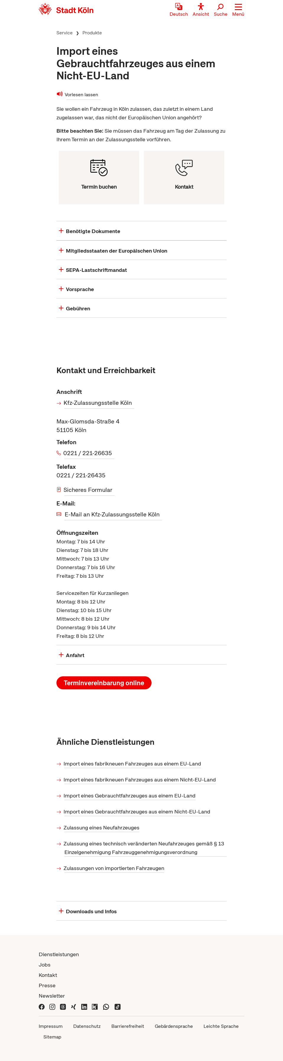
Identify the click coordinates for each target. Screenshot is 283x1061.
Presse (47, 985)
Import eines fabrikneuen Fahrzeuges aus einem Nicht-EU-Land (140, 779)
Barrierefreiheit (127, 1026)
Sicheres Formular (88, 490)
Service (64, 33)
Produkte (92, 33)
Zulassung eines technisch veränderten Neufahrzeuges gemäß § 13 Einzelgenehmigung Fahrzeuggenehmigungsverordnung (144, 847)
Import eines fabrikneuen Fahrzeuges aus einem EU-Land (132, 763)
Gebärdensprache (174, 1026)
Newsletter (52, 995)
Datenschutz (87, 1026)
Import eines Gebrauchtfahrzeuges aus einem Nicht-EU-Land (137, 811)
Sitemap (52, 1037)
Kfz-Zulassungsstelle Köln (98, 403)
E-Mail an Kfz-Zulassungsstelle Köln (112, 514)
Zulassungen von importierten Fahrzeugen (114, 868)
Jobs (45, 964)
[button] (238, 10)
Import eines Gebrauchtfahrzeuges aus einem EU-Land (130, 795)
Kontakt (48, 975)
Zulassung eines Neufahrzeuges (101, 827)
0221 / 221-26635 (88, 453)
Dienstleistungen (59, 954)
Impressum (51, 1026)
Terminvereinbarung (104, 683)
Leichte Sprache (221, 1026)
